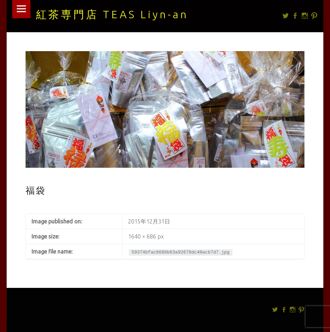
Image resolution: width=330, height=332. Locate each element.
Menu (21, 9)
